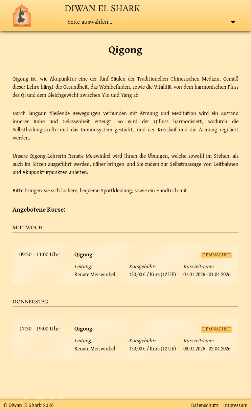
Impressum (235, 405)
